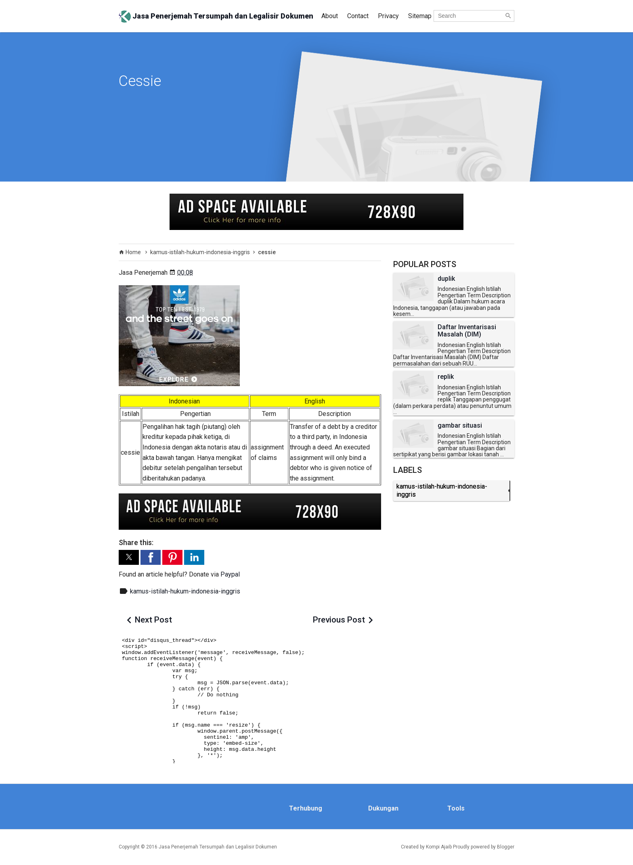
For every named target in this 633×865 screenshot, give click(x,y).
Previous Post (339, 620)
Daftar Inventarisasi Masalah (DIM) (467, 331)
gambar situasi (460, 425)
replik (446, 376)
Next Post (153, 620)
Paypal (230, 574)
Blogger (505, 847)
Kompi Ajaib (439, 847)
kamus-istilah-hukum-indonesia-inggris (185, 591)
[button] (129, 557)
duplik (446, 278)
